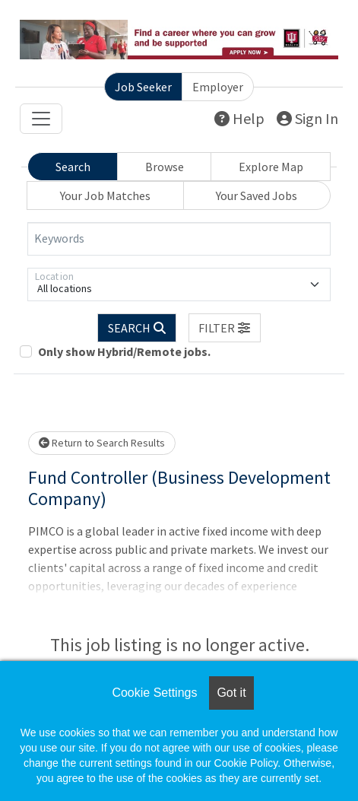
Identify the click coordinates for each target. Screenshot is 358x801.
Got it (231, 692)
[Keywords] (179, 239)
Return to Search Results (102, 443)
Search (72, 166)
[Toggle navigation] (41, 118)
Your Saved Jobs (256, 195)
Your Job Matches (105, 195)
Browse (164, 166)
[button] (225, 327)
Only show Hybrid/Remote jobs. (124, 351)
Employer (217, 86)
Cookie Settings (154, 692)
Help (239, 118)
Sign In (307, 118)
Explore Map (271, 166)
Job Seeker (143, 86)
